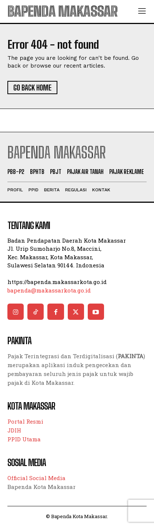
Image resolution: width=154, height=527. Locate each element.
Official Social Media (36, 478)
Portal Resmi (25, 421)
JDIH (14, 430)
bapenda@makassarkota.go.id (49, 290)
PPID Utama (24, 439)
